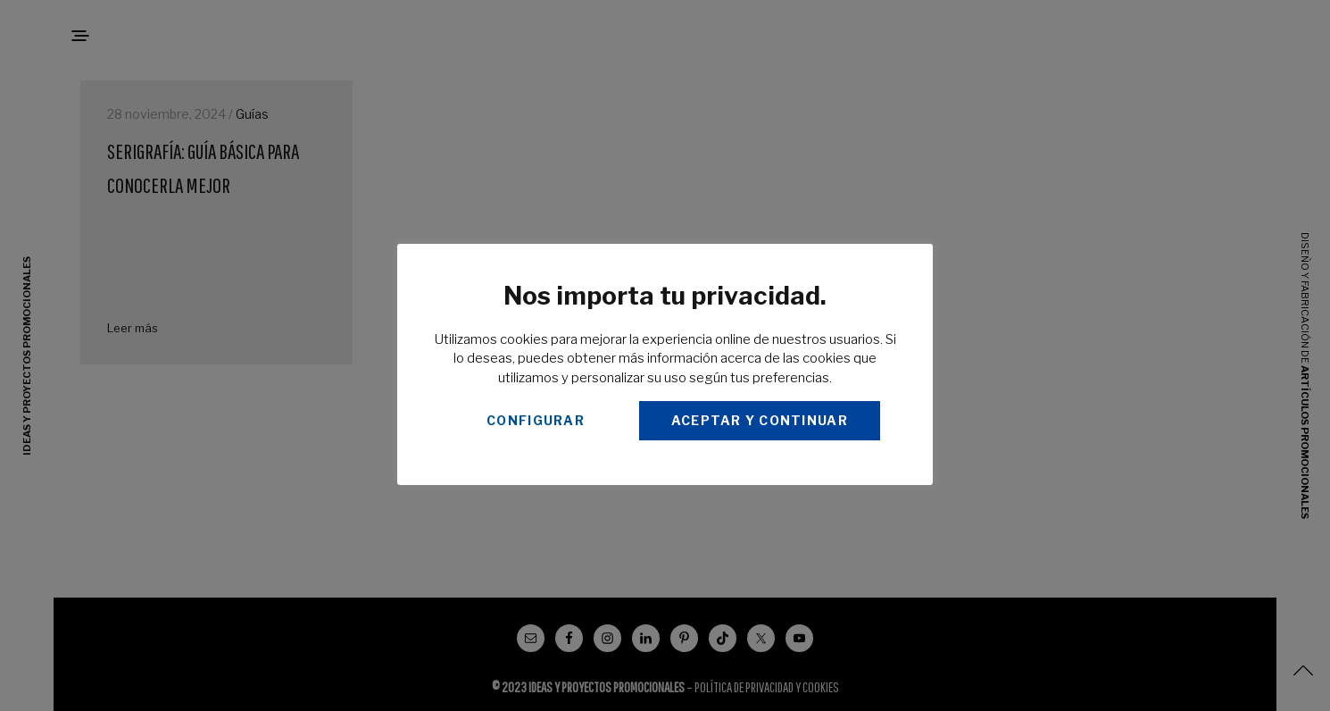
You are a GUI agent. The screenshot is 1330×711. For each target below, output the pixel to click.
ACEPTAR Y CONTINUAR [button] (759, 420)
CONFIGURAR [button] (535, 420)
